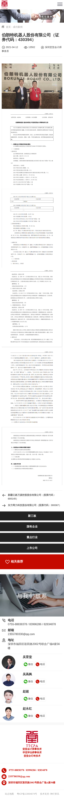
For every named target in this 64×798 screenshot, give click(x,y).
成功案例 (18, 27)
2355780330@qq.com (21, 634)
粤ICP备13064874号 (27, 794)
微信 (28, 664)
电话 (40, 664)
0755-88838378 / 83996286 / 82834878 (32, 624)
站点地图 (9, 794)
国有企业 (32, 526)
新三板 (32, 515)
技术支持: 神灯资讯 (49, 794)
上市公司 (32, 548)
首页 (8, 27)
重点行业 (32, 537)
